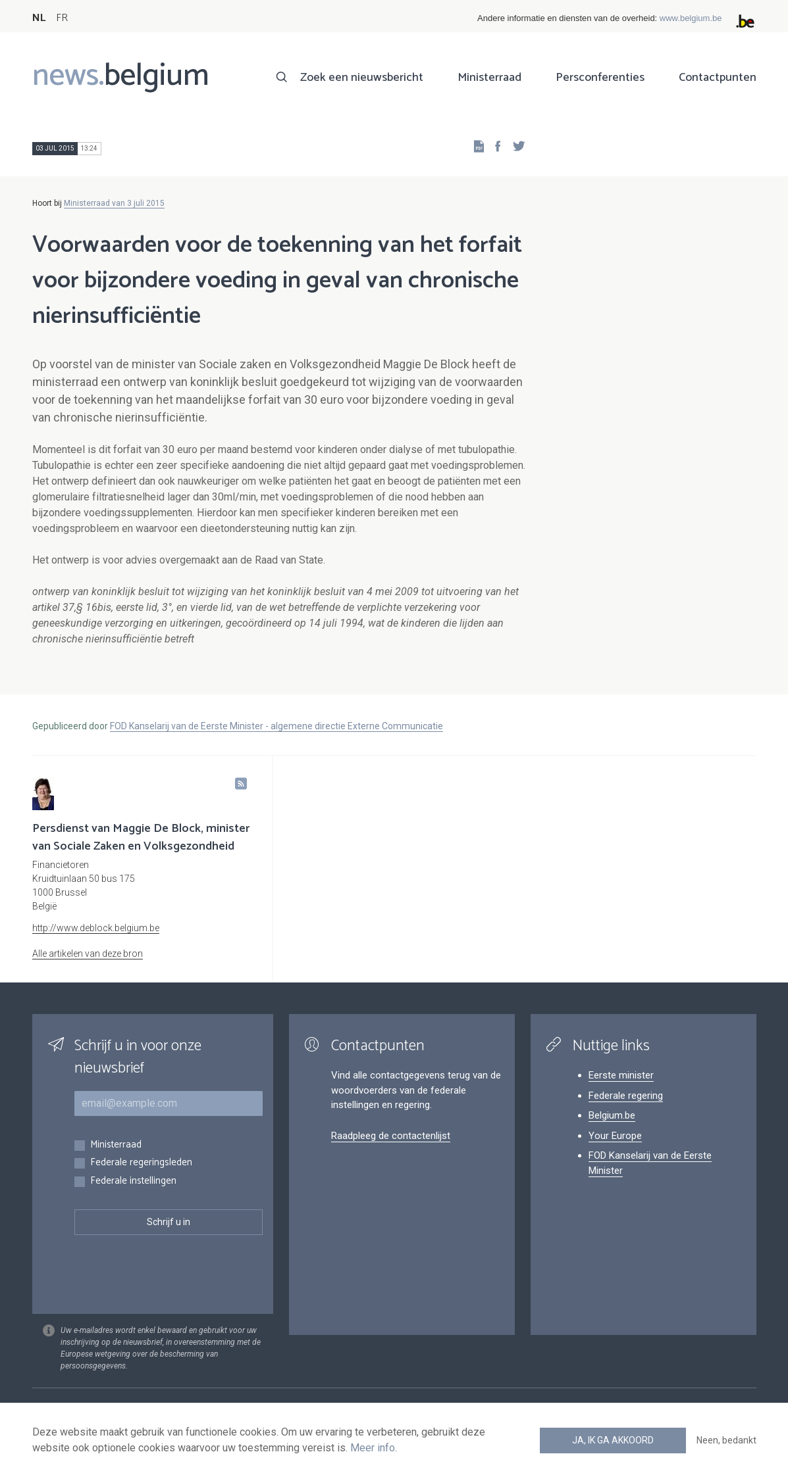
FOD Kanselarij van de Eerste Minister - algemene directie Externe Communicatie (276, 726)
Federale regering (626, 1096)
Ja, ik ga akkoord (613, 1440)
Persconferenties (600, 77)
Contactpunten (717, 77)
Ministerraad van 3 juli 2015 (114, 203)
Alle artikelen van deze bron (87, 953)
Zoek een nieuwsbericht (361, 77)
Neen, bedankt (726, 1440)
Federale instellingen (133, 1181)
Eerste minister (621, 1075)
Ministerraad (489, 77)
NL (38, 18)
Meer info (372, 1447)
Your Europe (615, 1136)
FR (62, 18)
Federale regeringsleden (141, 1163)
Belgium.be (612, 1115)
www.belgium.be (691, 18)
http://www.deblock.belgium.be (95, 928)
